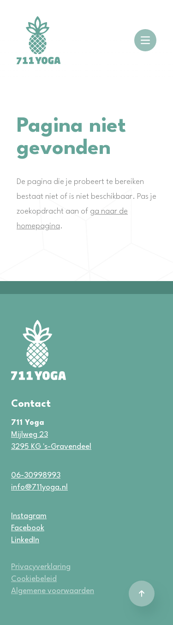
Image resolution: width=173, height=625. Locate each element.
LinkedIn (25, 540)
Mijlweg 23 (29, 435)
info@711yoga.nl (39, 487)
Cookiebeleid (34, 579)
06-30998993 (35, 475)
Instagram (29, 516)
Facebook (27, 528)
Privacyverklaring (41, 567)
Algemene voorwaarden (52, 591)
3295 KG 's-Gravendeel (51, 447)
